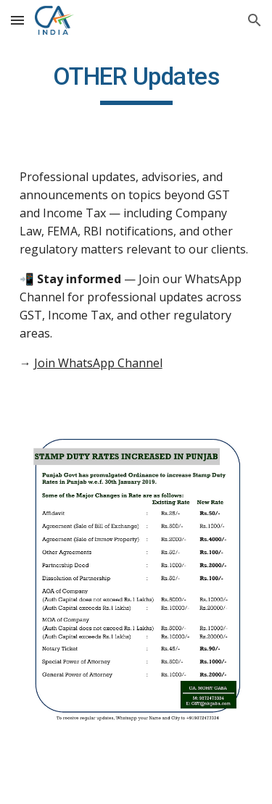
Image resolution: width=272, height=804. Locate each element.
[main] (136, 83)
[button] (17, 20)
